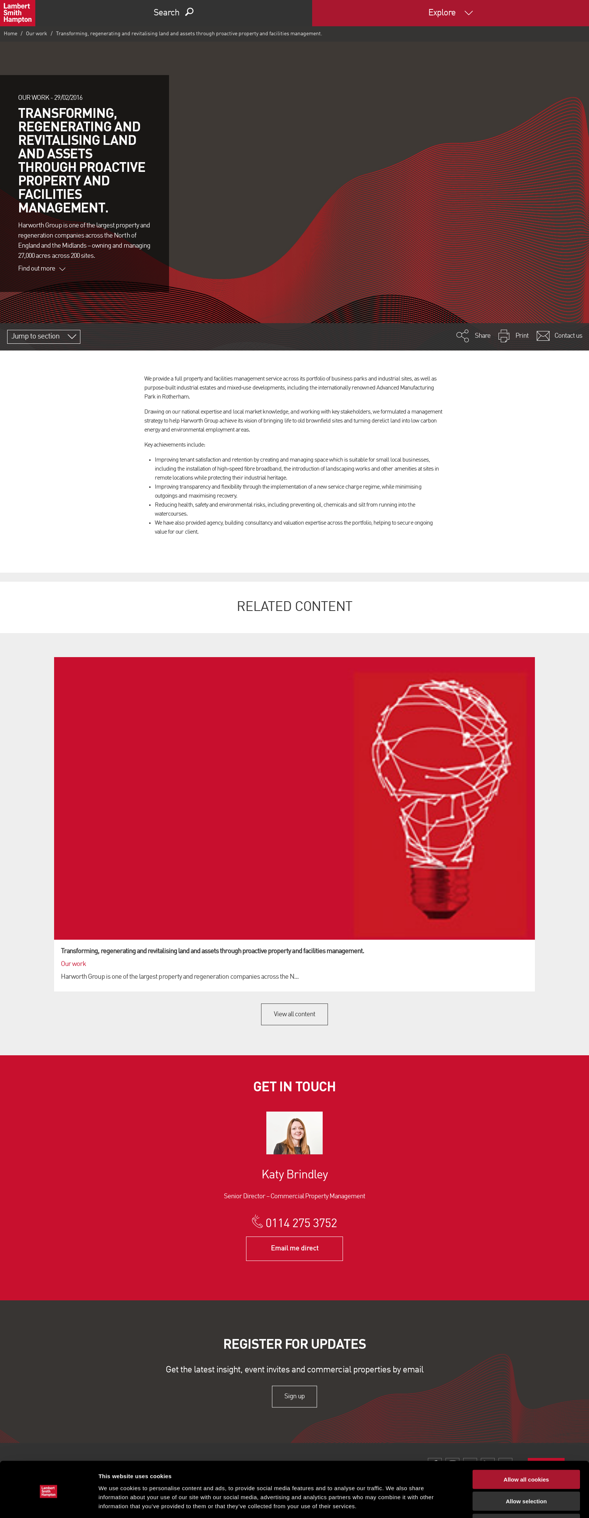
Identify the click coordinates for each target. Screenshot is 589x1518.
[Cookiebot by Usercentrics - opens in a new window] (49, 1503)
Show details (394, 1503)
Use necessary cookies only (526, 1496)
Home (10, 33)
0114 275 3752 (301, 1224)
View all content (295, 1014)
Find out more (41, 268)
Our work (36, 33)
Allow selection (526, 1474)
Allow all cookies (526, 1452)
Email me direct (295, 1248)
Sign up (294, 1396)
